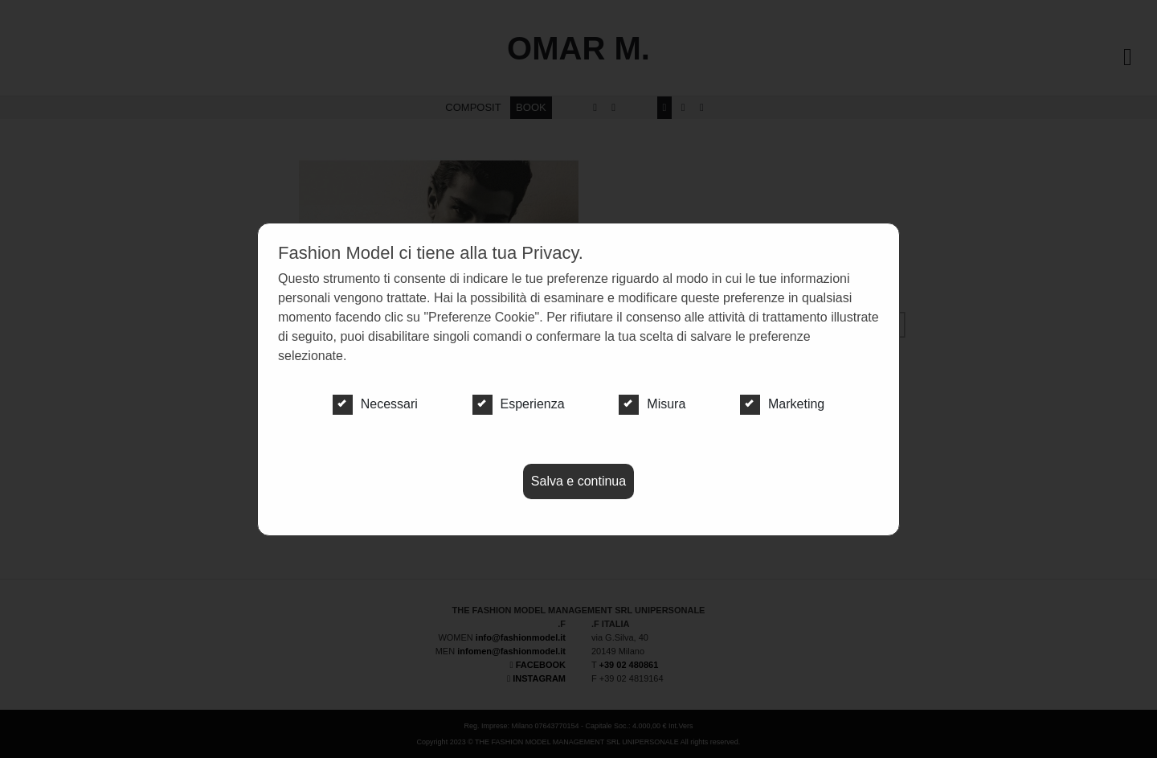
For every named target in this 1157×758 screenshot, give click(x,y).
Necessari (375, 404)
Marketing (782, 404)
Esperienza (518, 404)
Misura (652, 404)
